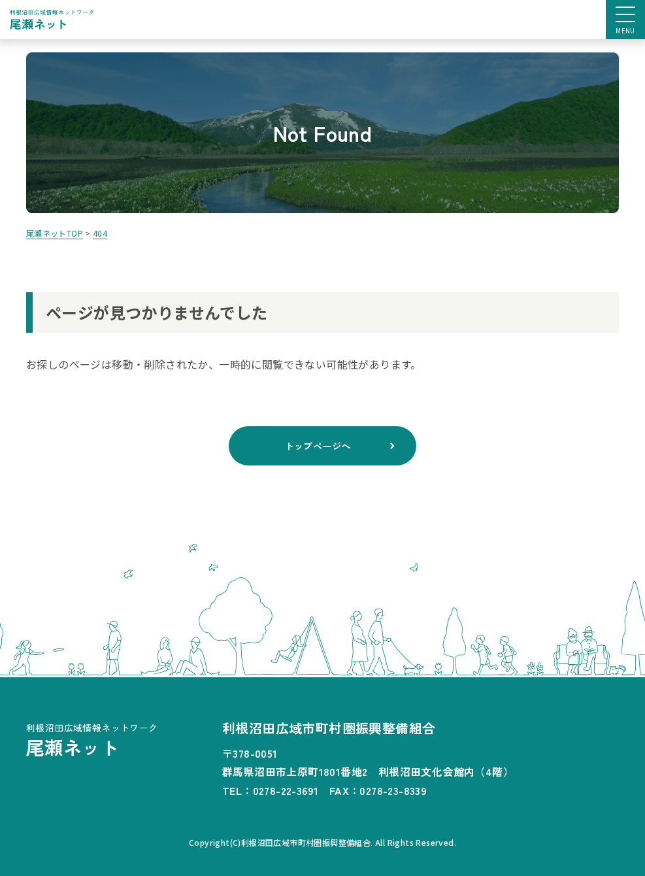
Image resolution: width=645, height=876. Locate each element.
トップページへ (318, 445)
